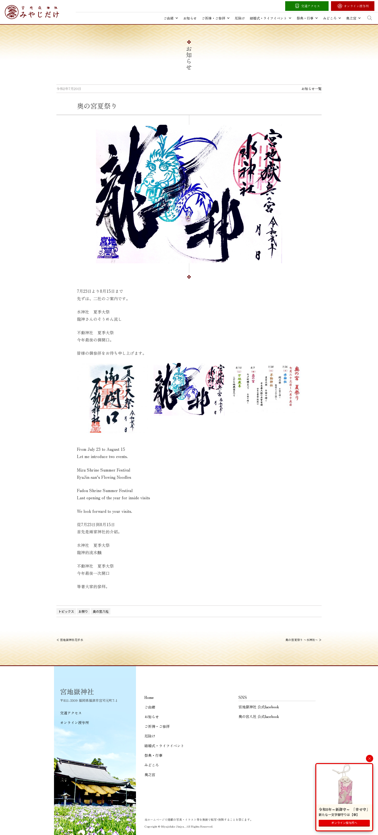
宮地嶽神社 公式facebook (258, 706)
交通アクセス (310, 6)
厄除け (240, 18)
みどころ (332, 18)
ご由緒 (170, 18)
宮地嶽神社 (32, 12)
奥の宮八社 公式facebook (258, 716)
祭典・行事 (307, 18)
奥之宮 (353, 18)
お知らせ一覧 (311, 88)
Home (149, 697)
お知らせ (190, 18)
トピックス (66, 611)
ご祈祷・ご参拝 (216, 18)
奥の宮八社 (100, 611)
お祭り (83, 611)
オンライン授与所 (356, 6)
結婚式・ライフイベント (271, 18)
